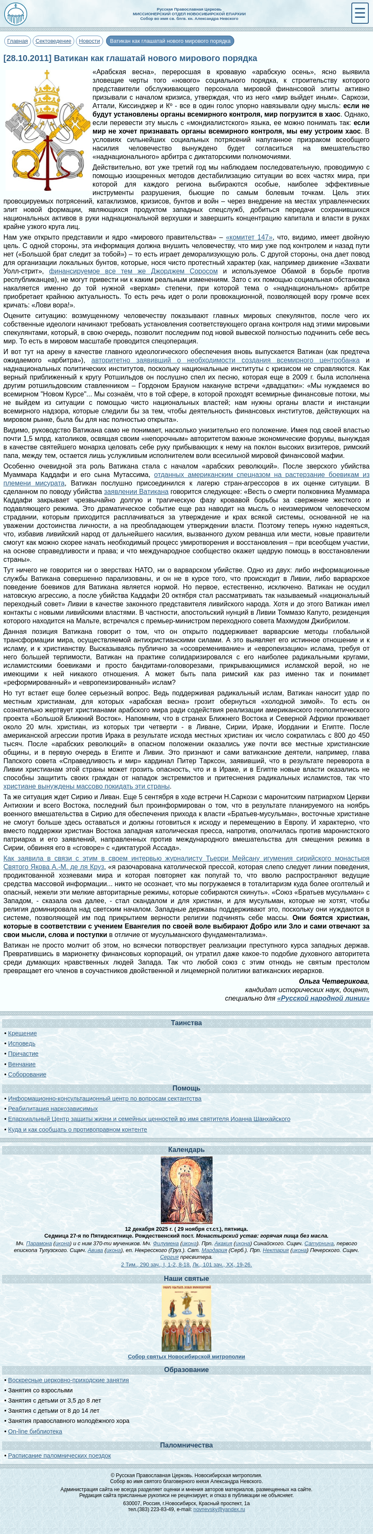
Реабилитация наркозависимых (53, 1108)
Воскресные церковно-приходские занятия (68, 1380)
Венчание (22, 1064)
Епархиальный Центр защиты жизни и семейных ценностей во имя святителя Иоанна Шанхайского (149, 1119)
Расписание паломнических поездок (59, 1455)
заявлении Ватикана (136, 491)
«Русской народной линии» (323, 998)
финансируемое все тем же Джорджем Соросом (133, 271)
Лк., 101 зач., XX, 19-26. (222, 1264)
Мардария (214, 1250)
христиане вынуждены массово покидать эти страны (86, 786)
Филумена (166, 1243)
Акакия (224, 1243)
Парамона (39, 1243)
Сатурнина (319, 1243)
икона (62, 1243)
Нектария (276, 1250)
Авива (95, 1250)
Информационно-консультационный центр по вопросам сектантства (105, 1098)
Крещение (22, 1033)
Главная (17, 41)
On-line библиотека (35, 1431)
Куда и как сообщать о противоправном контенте (77, 1129)
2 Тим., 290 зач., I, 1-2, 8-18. (156, 1264)
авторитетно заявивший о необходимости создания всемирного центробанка (225, 360)
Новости (89, 41)
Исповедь (21, 1043)
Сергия (169, 1257)
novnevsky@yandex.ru (219, 1509)
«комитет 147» (249, 237)
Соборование (27, 1074)
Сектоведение (53, 41)
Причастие (23, 1053)
